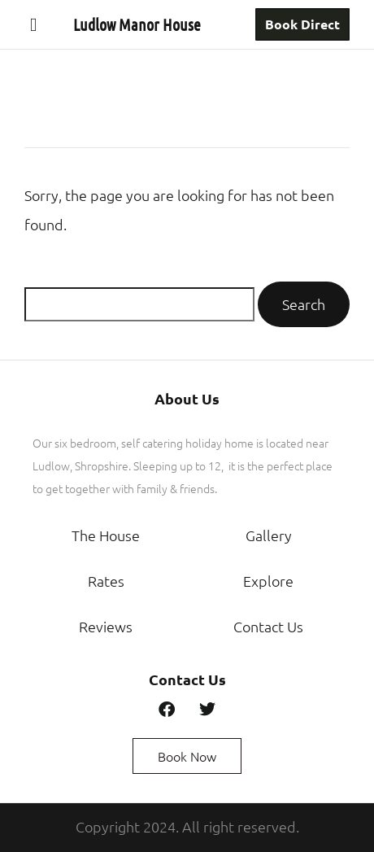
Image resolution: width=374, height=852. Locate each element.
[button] (34, 24)
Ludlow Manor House (137, 24)
